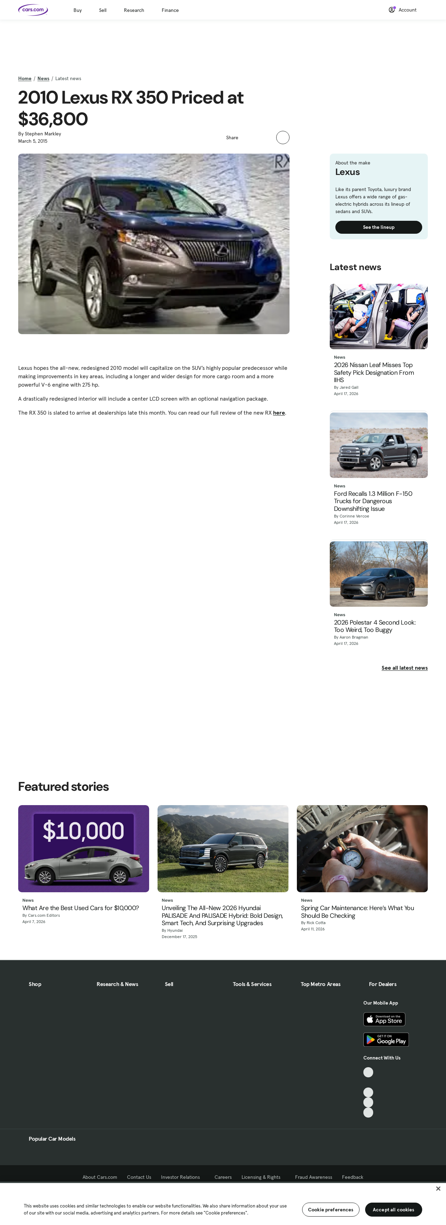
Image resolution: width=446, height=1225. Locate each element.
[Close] (438, 1188)
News (43, 78)
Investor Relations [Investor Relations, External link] (183, 1177)
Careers (223, 1177)
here (279, 412)
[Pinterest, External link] (368, 1112)
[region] (223, 1203)
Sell (102, 10)
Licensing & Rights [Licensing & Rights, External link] (263, 1177)
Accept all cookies (393, 1209)
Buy (78, 10)
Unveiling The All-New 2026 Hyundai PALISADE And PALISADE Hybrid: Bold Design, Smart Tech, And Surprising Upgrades (222, 915)
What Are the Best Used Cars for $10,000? (80, 908)
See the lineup (379, 227)
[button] (247, 136)
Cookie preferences (331, 1209)
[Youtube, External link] (368, 1092)
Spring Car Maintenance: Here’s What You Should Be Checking (357, 912)
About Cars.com (100, 1177)
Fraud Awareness (313, 1177)
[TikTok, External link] (368, 1072)
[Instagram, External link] (368, 1102)
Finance (170, 10)
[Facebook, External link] (368, 1082)
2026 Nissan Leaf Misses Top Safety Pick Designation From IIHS (374, 372)
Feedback (352, 1177)
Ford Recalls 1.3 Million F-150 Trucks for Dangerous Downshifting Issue (373, 501)
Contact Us (139, 1177)
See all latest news (405, 667)
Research (134, 10)
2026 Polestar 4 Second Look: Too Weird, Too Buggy (375, 626)
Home (25, 78)
